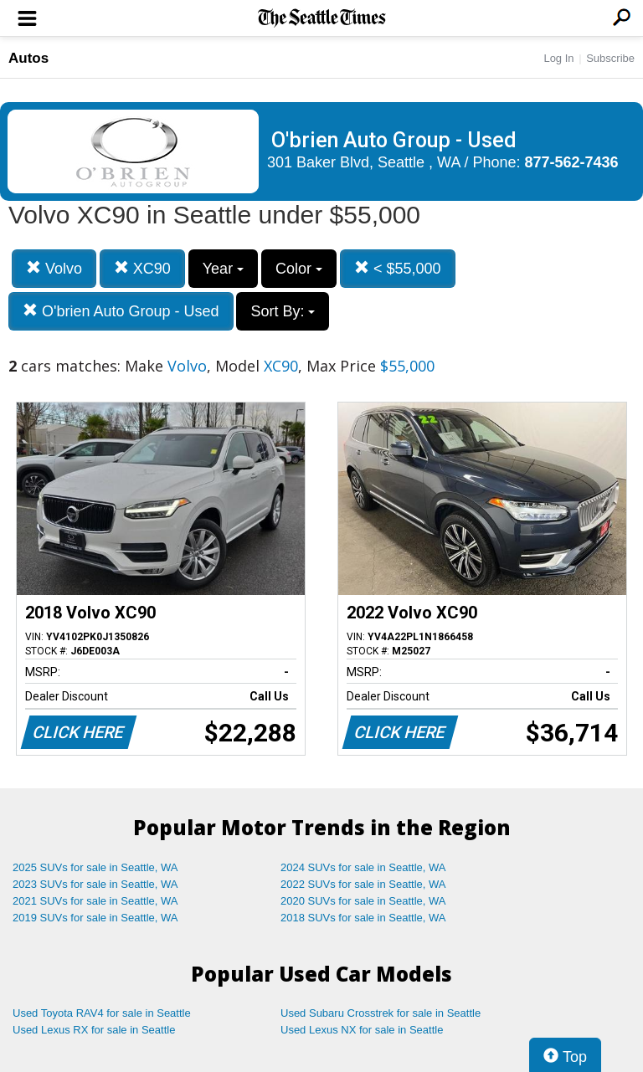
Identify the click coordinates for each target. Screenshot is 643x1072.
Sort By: (282, 311)
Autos (28, 58)
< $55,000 (397, 268)
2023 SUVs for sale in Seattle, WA (95, 884)
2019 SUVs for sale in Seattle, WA (95, 917)
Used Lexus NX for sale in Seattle (361, 1029)
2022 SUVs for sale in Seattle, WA (363, 884)
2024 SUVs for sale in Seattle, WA (363, 867)
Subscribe (610, 58)
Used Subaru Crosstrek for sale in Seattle (380, 1013)
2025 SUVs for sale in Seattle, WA (95, 867)
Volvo (54, 268)
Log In (558, 58)
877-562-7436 (572, 162)
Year (223, 268)
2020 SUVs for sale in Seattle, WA (363, 901)
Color (298, 268)
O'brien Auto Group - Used (121, 311)
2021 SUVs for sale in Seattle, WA (95, 901)
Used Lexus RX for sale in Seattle (94, 1029)
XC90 (142, 268)
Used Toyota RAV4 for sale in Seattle (102, 1013)
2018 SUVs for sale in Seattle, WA (363, 917)
